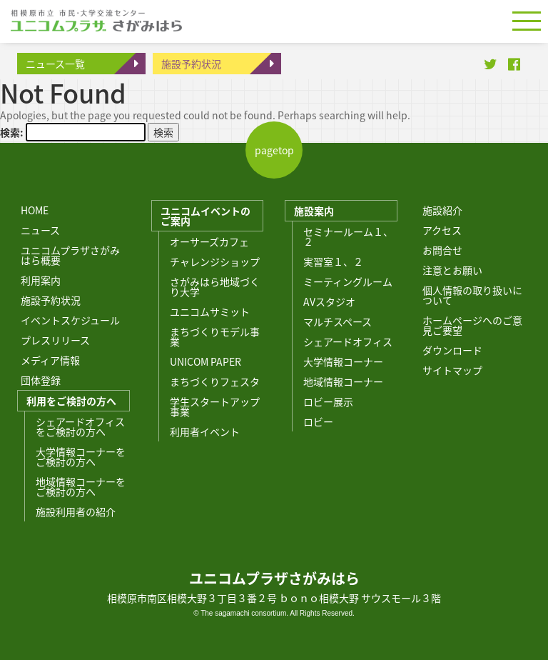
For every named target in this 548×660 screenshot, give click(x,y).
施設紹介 (442, 210)
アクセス (442, 230)
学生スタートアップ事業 (215, 406)
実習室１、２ (333, 261)
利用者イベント (205, 431)
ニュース (40, 230)
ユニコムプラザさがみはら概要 (70, 255)
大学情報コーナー (343, 361)
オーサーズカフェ (209, 241)
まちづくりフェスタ (215, 381)
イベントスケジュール (70, 320)
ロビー (318, 421)
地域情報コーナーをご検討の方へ (81, 486)
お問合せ (442, 250)
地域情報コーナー (343, 381)
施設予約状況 (191, 63)
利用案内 (41, 280)
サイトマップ (452, 370)
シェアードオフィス (347, 341)
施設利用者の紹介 (76, 511)
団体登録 (41, 380)
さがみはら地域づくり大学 (215, 286)
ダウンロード (452, 350)
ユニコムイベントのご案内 (205, 216)
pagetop (274, 150)
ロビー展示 (328, 401)
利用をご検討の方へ (71, 401)
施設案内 (314, 211)
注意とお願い (452, 270)
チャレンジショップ (215, 261)
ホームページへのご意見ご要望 (472, 325)
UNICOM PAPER (205, 361)
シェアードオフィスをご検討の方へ (80, 426)
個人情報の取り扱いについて (472, 295)
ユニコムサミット (210, 311)
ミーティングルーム (347, 281)
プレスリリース (55, 340)
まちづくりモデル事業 (215, 336)
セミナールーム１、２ (348, 236)
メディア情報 (50, 360)
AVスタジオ (329, 301)
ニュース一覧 (55, 63)
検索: (12, 132)
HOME (35, 210)
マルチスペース (337, 321)
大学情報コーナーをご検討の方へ (81, 456)
